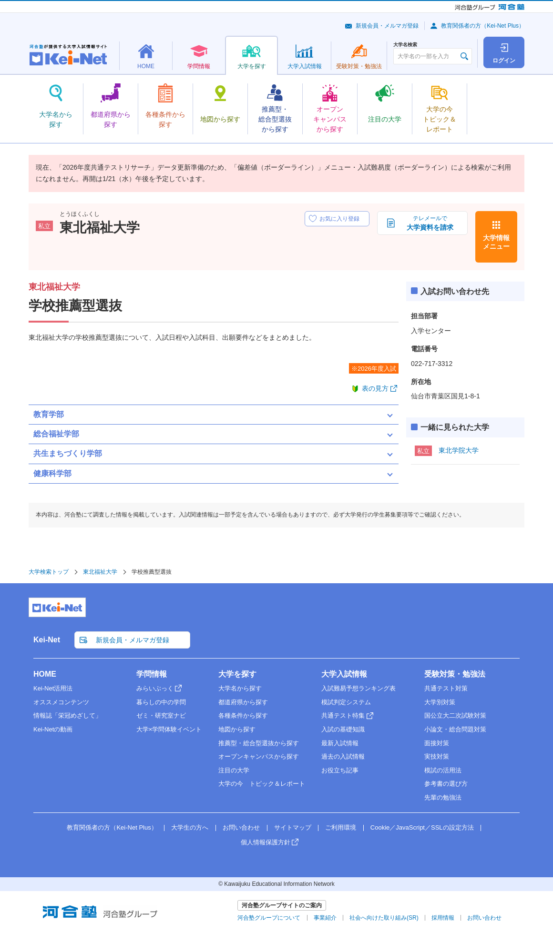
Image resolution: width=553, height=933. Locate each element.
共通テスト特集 (343, 715)
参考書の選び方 (446, 783)
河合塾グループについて (268, 917)
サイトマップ (292, 827)
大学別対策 (439, 702)
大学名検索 (405, 44)
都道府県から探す (243, 702)
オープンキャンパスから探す (258, 756)
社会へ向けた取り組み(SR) (384, 917)
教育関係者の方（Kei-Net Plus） (482, 25)
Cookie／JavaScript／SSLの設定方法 (422, 827)
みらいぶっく (155, 688)
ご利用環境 (340, 827)
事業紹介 (325, 917)
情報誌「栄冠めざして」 (67, 715)
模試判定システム (346, 702)
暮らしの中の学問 (161, 702)
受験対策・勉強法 (454, 674)
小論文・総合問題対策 (455, 729)
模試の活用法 (442, 770)
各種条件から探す (243, 715)
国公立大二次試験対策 (455, 715)
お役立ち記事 (339, 770)
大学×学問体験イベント (169, 729)
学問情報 (151, 674)
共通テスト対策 (446, 688)
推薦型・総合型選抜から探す (258, 743)
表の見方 (375, 388)
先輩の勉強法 (442, 797)
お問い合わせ (241, 827)
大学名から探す (240, 688)
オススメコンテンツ (61, 702)
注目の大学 (233, 770)
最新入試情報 (339, 743)
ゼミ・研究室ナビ (161, 715)
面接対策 (436, 743)
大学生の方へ (189, 827)
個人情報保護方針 (265, 842)
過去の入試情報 (343, 756)
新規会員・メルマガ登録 (387, 25)
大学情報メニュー (496, 242)
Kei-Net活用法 (52, 688)
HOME (44, 674)
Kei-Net (46, 640)
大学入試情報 (344, 674)
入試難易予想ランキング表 (358, 688)
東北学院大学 (459, 450)
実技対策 (436, 756)
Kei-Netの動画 (52, 729)
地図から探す (237, 729)
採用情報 (442, 917)
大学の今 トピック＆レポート (261, 783)
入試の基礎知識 (343, 729)
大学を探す (237, 674)
